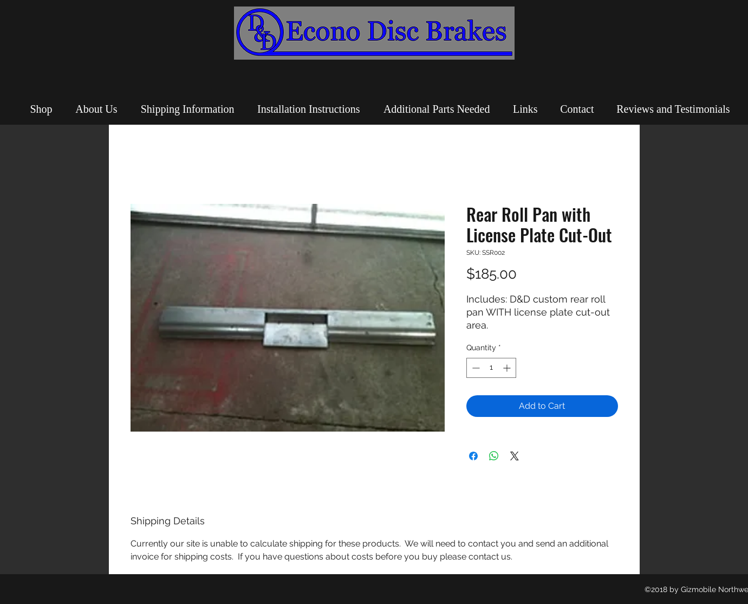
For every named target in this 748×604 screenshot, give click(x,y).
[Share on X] (514, 455)
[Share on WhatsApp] (493, 455)
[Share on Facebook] (473, 455)
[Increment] (508, 367)
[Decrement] (475, 367)
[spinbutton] (491, 367)
